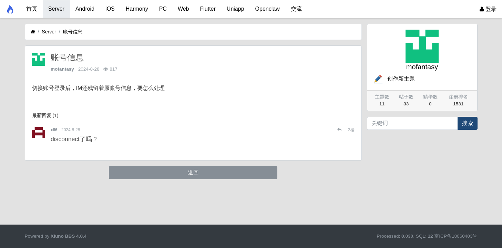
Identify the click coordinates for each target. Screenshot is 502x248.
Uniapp (235, 9)
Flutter (208, 9)
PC (163, 9)
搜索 (467, 123)
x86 (54, 129)
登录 (488, 9)
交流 (296, 9)
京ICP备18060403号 (455, 236)
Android (84, 9)
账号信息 (72, 31)
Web (183, 9)
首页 (31, 9)
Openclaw (267, 9)
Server (56, 9)
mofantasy (62, 69)
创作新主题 (394, 79)
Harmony (137, 9)
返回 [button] (193, 172)
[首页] (33, 31)
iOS (110, 9)
